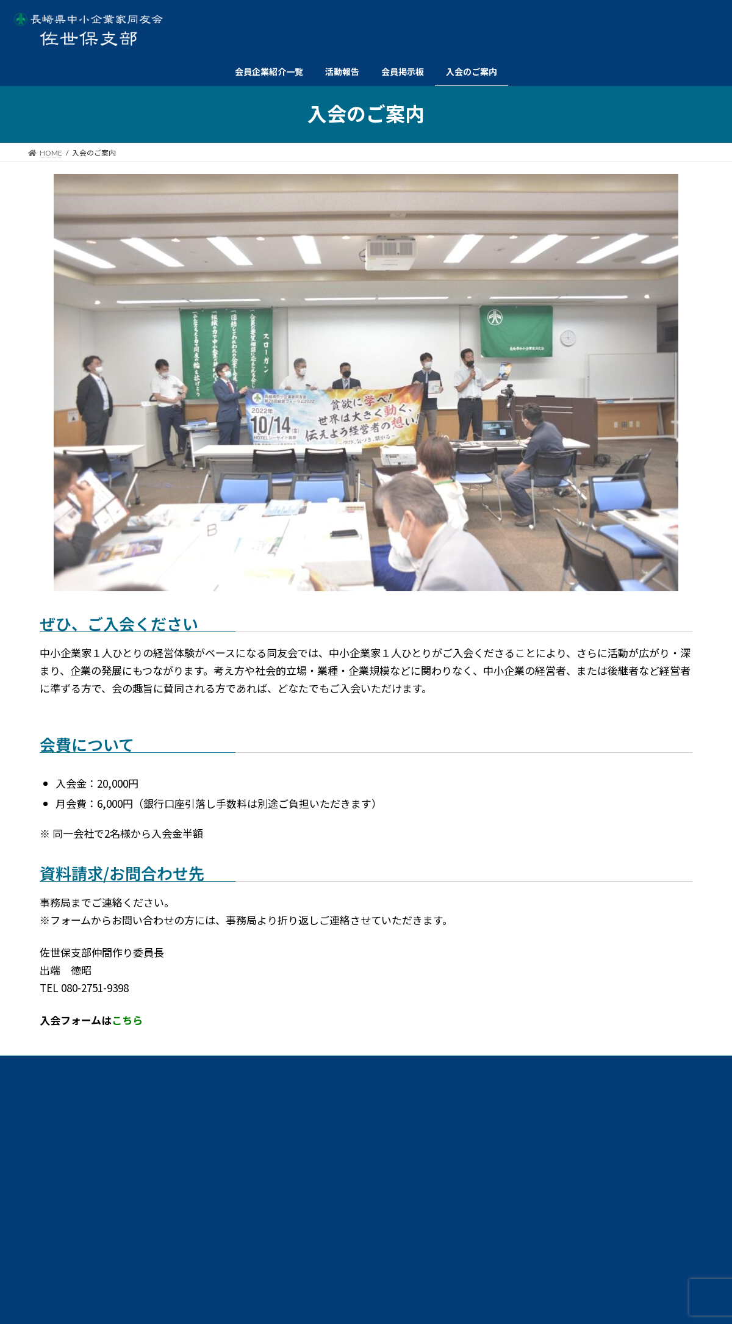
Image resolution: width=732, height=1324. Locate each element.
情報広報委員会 (231, 1151)
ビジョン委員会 (97, 1179)
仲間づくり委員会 (625, 1151)
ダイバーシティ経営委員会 (618, 1123)
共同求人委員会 (338, 1123)
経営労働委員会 (478, 1123)
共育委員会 (208, 1123)
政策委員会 (358, 1151)
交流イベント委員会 (94, 1151)
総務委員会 (485, 1151)
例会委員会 (87, 1123)
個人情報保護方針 (88, 1219)
